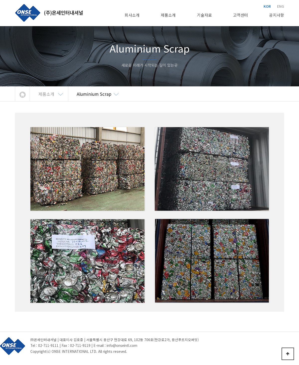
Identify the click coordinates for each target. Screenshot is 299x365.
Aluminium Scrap (94, 94)
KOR (267, 6)
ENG (280, 6)
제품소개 (168, 15)
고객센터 (240, 15)
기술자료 (204, 15)
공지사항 (276, 15)
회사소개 (132, 15)
